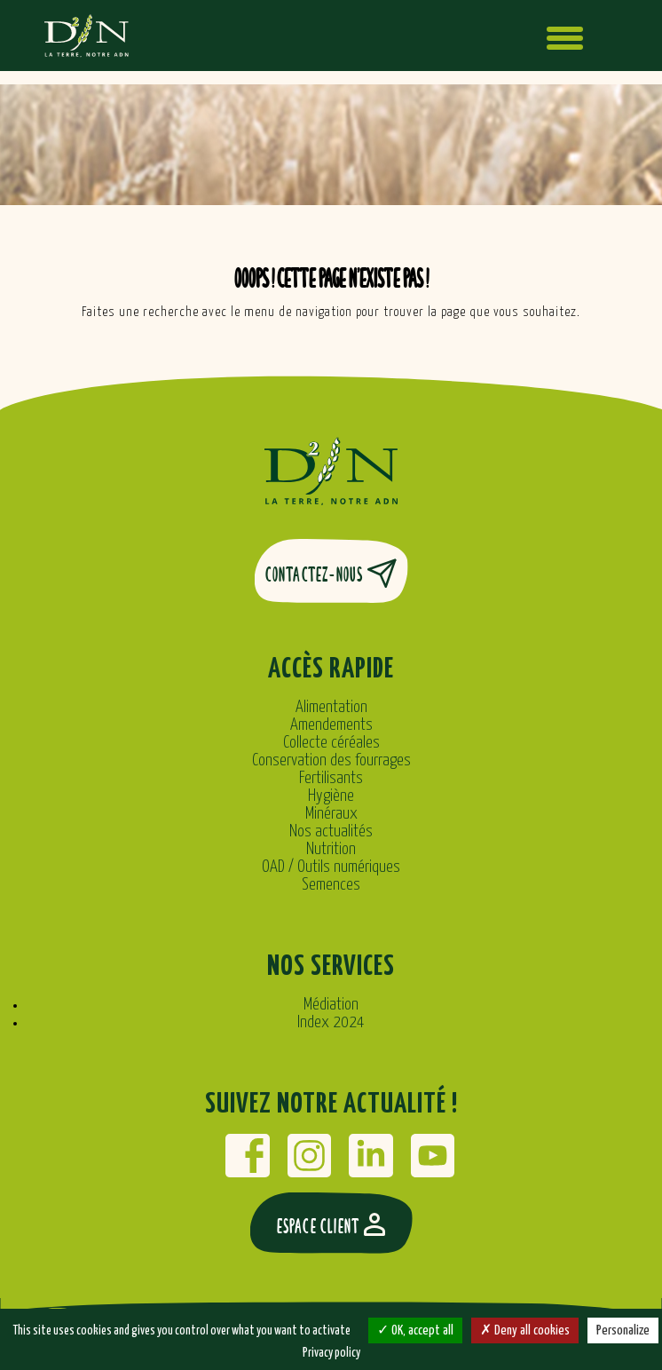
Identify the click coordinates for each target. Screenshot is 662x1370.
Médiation (331, 1004)
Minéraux (331, 813)
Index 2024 (331, 1022)
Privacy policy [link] (331, 1353)
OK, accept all (415, 1330)
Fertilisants (331, 778)
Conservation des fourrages (331, 760)
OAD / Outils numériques (331, 867)
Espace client (331, 1224)
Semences (331, 884)
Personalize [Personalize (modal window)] (623, 1330)
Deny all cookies (525, 1330)
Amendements (331, 725)
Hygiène (331, 796)
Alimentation (331, 707)
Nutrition (331, 849)
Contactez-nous (331, 573)
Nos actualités (331, 831)
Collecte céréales (331, 742)
